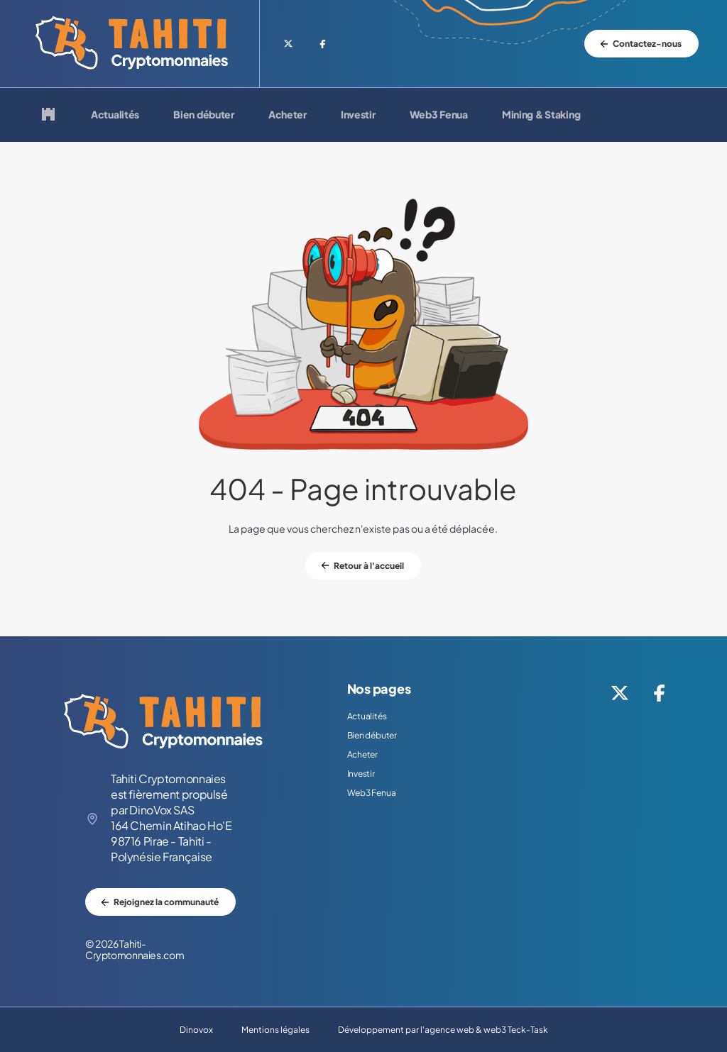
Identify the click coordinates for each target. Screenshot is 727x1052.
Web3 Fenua (439, 115)
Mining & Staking (541, 115)
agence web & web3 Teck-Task (486, 1029)
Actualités (115, 115)
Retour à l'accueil (369, 565)
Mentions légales (275, 1029)
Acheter (287, 115)
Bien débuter (203, 115)
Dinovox (196, 1029)
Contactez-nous (647, 43)
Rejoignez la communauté (166, 902)
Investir (358, 115)
